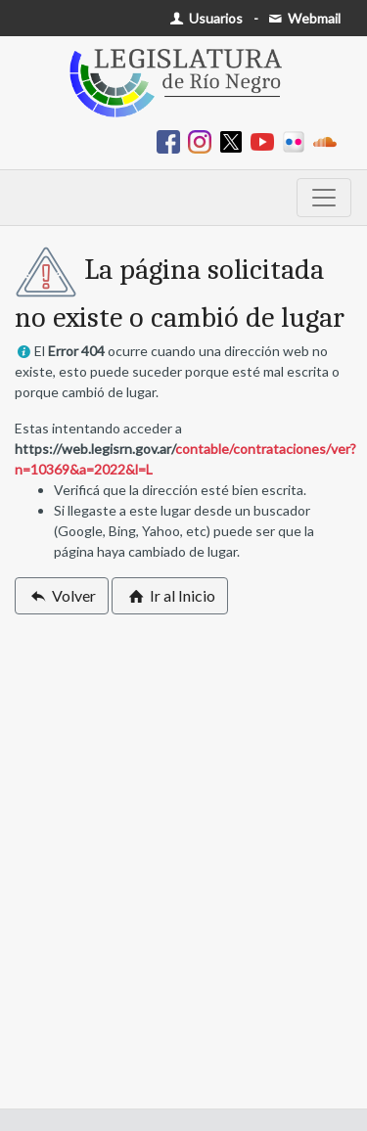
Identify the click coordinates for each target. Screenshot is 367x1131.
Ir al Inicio (169, 595)
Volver (61, 595)
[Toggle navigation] (324, 197)
